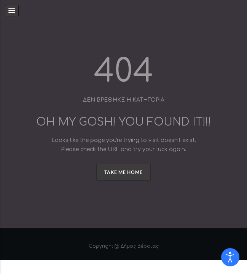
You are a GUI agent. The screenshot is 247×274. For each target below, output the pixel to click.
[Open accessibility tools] (230, 257)
